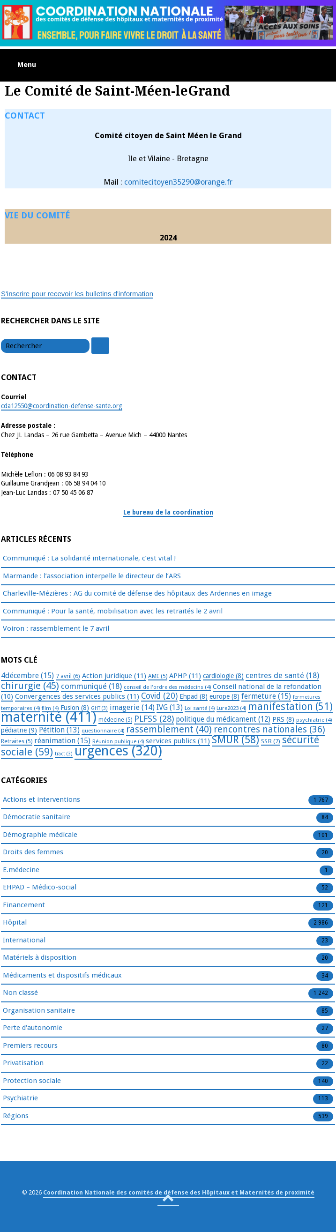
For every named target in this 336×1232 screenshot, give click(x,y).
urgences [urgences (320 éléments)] (118, 751)
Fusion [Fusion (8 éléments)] (74, 707)
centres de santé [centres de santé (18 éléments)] (282, 675)
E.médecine (21, 870)
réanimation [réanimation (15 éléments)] (62, 740)
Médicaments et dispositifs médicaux (62, 975)
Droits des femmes (33, 852)
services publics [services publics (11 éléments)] (178, 741)
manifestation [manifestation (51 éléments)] (290, 706)
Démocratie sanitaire (36, 817)
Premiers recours (30, 1046)
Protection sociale (32, 1081)
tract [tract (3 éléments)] (64, 754)
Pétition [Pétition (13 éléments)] (59, 729)
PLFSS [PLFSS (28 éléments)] (154, 719)
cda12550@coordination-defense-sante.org (61, 406)
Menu (26, 64)
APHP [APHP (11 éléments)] (185, 676)
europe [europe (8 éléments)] (224, 696)
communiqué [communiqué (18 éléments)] (91, 686)
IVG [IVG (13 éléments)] (170, 707)
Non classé (20, 993)
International (24, 940)
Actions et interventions (41, 800)
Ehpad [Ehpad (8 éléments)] (193, 696)
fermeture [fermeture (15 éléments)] (266, 696)
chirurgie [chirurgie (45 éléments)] (30, 685)
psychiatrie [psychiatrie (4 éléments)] (314, 720)
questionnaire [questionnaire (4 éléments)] (103, 730)
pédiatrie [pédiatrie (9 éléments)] (19, 730)
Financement (24, 905)
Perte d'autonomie (32, 1028)
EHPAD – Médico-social (39, 887)
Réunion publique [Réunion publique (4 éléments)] (118, 741)
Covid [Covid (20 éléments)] (159, 696)
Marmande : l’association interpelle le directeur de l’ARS (92, 576)
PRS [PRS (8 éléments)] (283, 719)
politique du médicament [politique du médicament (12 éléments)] (223, 719)
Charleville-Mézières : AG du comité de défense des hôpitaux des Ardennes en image (137, 593)
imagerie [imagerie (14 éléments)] (132, 707)
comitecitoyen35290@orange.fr (178, 182)
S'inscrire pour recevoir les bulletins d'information (77, 294)
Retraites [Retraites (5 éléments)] (16, 741)
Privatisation (23, 1063)
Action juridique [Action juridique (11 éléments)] (114, 676)
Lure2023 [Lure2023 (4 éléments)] (231, 708)
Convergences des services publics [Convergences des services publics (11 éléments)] (77, 696)
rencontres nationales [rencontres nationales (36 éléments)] (269, 729)
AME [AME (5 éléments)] (157, 676)
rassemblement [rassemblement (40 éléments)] (169, 729)
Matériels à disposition (39, 958)
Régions (16, 1116)
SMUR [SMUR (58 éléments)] (235, 740)
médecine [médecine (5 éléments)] (115, 720)
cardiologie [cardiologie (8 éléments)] (223, 675)
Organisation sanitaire (39, 1010)
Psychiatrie (20, 1098)
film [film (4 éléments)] (50, 708)
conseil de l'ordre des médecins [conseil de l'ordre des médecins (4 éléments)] (167, 687)
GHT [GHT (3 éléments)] (99, 708)
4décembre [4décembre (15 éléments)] (27, 675)
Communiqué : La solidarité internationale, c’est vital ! (89, 558)
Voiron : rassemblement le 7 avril (56, 628)
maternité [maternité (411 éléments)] (49, 717)
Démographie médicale (40, 835)
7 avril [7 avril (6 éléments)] (68, 675)
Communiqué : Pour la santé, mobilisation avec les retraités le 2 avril (113, 611)
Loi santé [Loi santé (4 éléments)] (200, 708)
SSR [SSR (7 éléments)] (270, 741)
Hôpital (15, 922)
